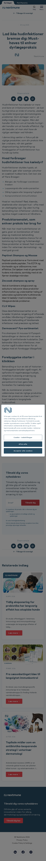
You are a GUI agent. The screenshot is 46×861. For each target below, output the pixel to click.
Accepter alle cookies (23, 451)
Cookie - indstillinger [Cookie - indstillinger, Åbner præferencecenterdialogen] (23, 437)
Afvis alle (23, 444)
